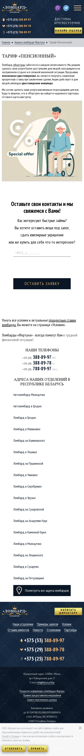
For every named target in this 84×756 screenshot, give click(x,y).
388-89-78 (18, 25)
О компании (54, 630)
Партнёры (70, 630)
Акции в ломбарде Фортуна (30, 42)
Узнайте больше (10, 736)
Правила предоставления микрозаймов (42, 695)
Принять (37, 748)
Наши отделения (23, 624)
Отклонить (14, 748)
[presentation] (42, 266)
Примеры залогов (47, 624)
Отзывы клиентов (18, 630)
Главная (6, 42)
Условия (66, 624)
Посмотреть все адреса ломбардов (47, 590)
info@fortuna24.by (45, 682)
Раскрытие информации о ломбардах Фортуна (42, 691)
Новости (38, 630)
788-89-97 (18, 32)
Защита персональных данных (42, 699)
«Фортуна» (19, 65)
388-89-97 (18, 19)
